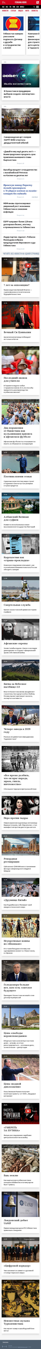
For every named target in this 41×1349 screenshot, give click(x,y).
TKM (14, 7)
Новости (5, 11)
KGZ (7, 7)
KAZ (3, 7)
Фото (27, 11)
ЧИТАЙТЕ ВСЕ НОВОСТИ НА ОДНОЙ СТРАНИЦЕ (21, 253)
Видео (20, 11)
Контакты (5, 1342)
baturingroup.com (22, 1347)
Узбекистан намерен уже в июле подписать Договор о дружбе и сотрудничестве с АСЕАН (13, 40)
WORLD (22, 7)
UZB (17, 7)
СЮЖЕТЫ (34, 11)
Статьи (13, 11)
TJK (10, 7)
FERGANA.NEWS (21, 2)
